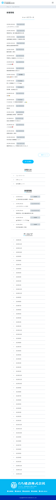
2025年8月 (18, 260)
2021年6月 (18, 449)
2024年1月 (18, 326)
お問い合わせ (43, 491)
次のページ (43, 155)
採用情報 (35, 491)
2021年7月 (18, 445)
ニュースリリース (20, 175)
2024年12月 (19, 289)
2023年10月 (19, 334)
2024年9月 (18, 297)
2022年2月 (18, 416)
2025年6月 (18, 268)
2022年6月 (18, 400)
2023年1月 (18, 371)
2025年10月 (19, 252)
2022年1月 (18, 420)
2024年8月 (18, 301)
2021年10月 (19, 433)
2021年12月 (19, 424)
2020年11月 (19, 469)
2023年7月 (18, 346)
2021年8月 (18, 441)
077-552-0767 (23, 487)
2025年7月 (18, 264)
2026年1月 (18, 240)
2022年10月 (19, 383)
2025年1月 (18, 285)
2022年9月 (18, 387)
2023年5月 (18, 355)
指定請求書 (27, 491)
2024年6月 (18, 309)
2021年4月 (18, 457)
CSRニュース (19, 179)
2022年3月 (18, 412)
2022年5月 (18, 404)
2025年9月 (18, 256)
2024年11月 (19, 293)
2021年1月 (18, 461)
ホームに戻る (28, 161)
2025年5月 (18, 272)
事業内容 (18, 491)
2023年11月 (19, 330)
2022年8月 (18, 392)
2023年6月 (18, 350)
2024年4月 (18, 318)
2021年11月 (19, 428)
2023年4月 (18, 359)
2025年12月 (19, 244)
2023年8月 (18, 342)
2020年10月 (19, 474)
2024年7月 (18, 305)
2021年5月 (18, 453)
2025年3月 (18, 281)
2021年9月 (18, 437)
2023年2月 (18, 367)
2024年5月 (18, 314)
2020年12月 (19, 465)
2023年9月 (18, 338)
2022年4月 (18, 408)
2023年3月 (18, 363)
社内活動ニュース (20, 183)
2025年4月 (18, 277)
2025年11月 (19, 248)
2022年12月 (19, 375)
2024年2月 (18, 322)
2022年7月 (18, 396)
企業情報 (11, 491)
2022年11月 (19, 379)
